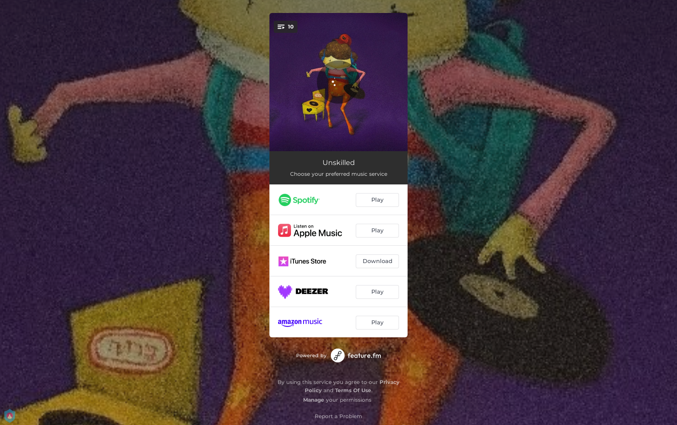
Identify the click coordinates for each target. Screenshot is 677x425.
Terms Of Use (353, 390)
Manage (313, 399)
